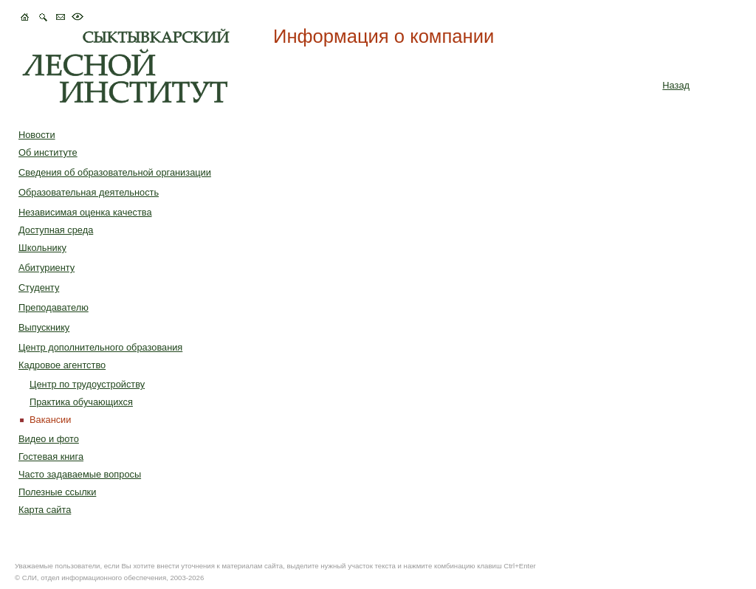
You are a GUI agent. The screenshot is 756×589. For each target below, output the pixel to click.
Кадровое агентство (62, 365)
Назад (676, 85)
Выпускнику (43, 327)
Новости (36, 134)
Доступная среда (55, 229)
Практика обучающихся (81, 401)
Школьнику (42, 247)
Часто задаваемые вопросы (79, 474)
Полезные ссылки (57, 491)
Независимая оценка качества (85, 212)
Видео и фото (48, 438)
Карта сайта (44, 509)
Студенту (38, 287)
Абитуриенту (46, 267)
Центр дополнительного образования (100, 347)
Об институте (48, 152)
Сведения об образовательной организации (114, 172)
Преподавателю (53, 307)
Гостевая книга (50, 456)
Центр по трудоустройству (87, 384)
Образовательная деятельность (88, 192)
